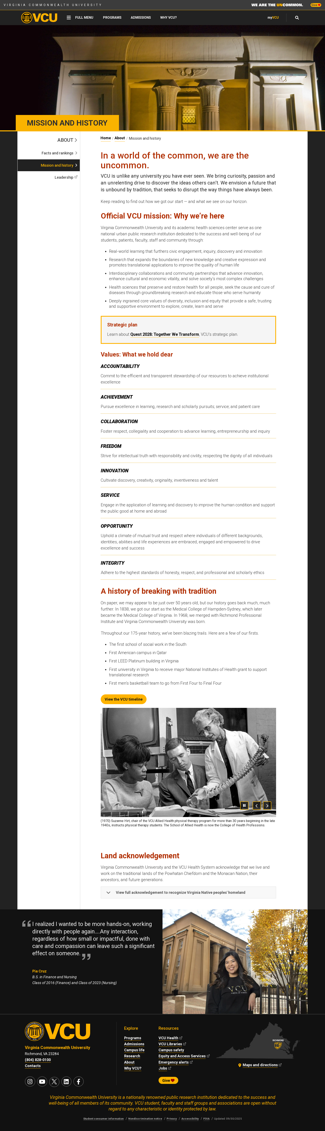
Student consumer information (103, 1118)
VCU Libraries (170, 1044)
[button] (188, 892)
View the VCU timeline (124, 699)
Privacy (172, 1118)
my (273, 18)
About (65, 140)
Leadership (64, 177)
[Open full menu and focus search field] (297, 17)
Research (132, 1056)
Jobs (163, 1068)
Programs (112, 18)
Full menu (84, 18)
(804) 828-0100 (38, 1060)
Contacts (33, 1066)
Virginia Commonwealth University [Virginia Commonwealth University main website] (57, 1047)
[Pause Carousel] (244, 805)
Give (315, 5)
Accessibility (190, 1118)
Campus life (134, 1050)
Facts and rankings (57, 153)
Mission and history (57, 165)
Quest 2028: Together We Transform (164, 334)
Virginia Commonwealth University (53, 5)
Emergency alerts (174, 1062)
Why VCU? (168, 18)
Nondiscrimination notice (145, 1118)
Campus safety (171, 1050)
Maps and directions (260, 1065)
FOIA (206, 1118)
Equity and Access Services (182, 1056)
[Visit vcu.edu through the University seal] (67, 1033)
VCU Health (168, 1038)
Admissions (141, 18)
